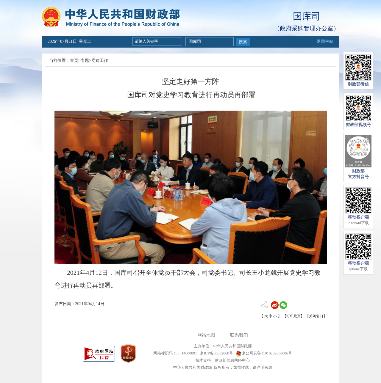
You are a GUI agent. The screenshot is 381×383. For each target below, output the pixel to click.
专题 (85, 60)
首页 (74, 60)
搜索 (243, 42)
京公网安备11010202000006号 (264, 353)
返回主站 (325, 41)
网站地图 (206, 335)
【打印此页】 (293, 316)
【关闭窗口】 (316, 316)
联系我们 (239, 335)
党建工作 (99, 60)
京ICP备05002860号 (216, 353)
